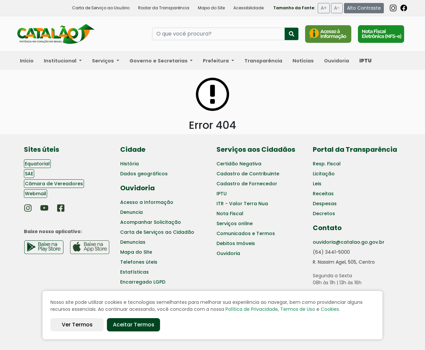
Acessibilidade (248, 8)
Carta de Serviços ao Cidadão (157, 232)
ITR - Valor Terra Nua (242, 203)
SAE (29, 173)
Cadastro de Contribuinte (247, 173)
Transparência (263, 60)
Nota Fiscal (229, 213)
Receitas (323, 193)
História (129, 163)
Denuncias (132, 242)
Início (27, 60)
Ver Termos (77, 324)
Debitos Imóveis (235, 243)
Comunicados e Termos (245, 233)
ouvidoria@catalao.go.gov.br (348, 242)
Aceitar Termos (133, 324)
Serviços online (234, 223)
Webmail (35, 193)
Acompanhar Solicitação (150, 222)
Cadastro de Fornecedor (246, 183)
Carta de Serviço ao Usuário (100, 8)
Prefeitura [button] (216, 60)
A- (337, 8)
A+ (324, 8)
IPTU (221, 193)
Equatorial (37, 163)
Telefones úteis (138, 262)
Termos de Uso (297, 309)
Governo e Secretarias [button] (159, 60)
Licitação (324, 173)
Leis (317, 183)
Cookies (330, 309)
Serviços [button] (103, 60)
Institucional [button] (61, 60)
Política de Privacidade (251, 309)
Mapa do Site (211, 8)
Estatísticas (134, 272)
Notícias (303, 60)
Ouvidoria (336, 60)
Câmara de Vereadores (54, 183)
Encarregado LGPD (142, 282)
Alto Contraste (364, 8)
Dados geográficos (144, 173)
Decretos (324, 213)
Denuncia (131, 212)
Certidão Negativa (238, 163)
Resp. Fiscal (327, 163)
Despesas (325, 203)
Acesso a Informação (146, 202)
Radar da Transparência (163, 8)
